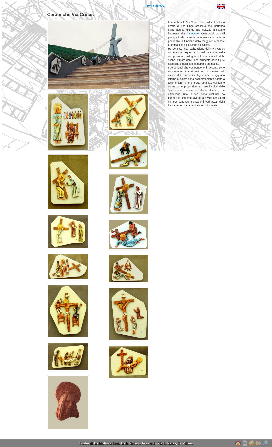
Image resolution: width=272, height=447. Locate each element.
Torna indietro (155, 5)
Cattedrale (192, 33)
